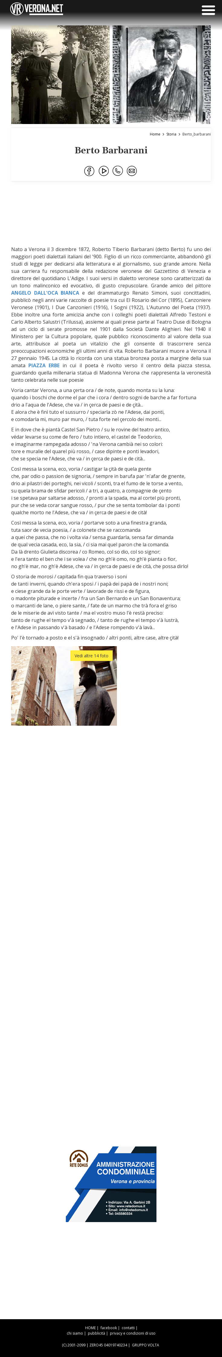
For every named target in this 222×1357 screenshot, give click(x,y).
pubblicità (96, 1333)
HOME (90, 1327)
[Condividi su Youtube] (104, 171)
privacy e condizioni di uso (133, 1333)
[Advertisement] (116, 217)
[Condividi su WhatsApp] (118, 171)
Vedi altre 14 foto (91, 656)
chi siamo (75, 1333)
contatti (128, 1327)
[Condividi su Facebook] (89, 171)
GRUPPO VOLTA (145, 1345)
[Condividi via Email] (132, 171)
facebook (109, 1327)
